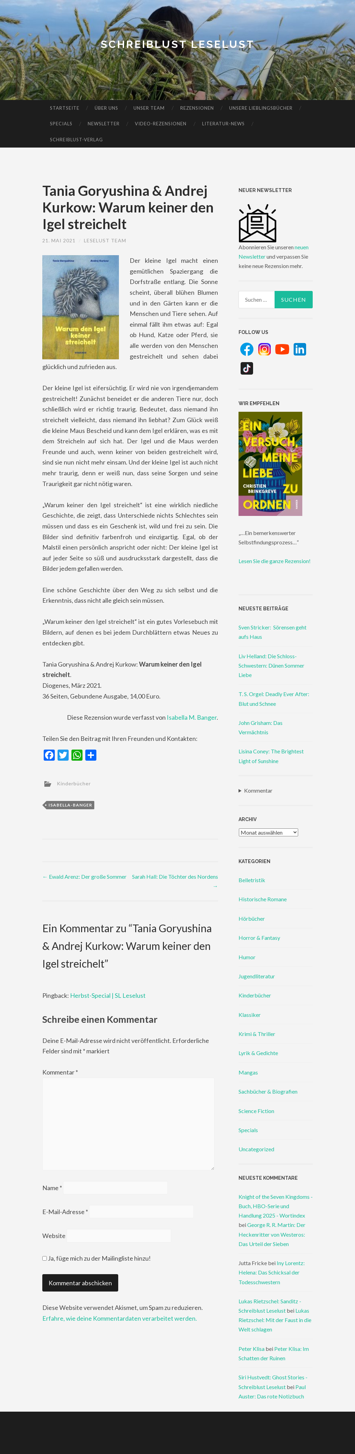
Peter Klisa (252, 1348)
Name (52, 1188)
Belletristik (252, 880)
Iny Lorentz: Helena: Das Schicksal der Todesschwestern (272, 1272)
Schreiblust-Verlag (76, 139)
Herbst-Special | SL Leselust (108, 995)
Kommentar (60, 1072)
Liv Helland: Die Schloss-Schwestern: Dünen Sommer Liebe (271, 665)
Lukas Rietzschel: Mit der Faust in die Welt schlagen (275, 1319)
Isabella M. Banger (192, 717)
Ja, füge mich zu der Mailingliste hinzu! (96, 1258)
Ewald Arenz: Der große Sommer (84, 876)
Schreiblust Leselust (178, 44)
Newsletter (104, 123)
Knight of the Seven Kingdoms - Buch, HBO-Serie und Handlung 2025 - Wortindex (276, 1206)
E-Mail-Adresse (65, 1211)
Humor (247, 957)
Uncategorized (256, 1149)
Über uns (106, 108)
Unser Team (149, 108)
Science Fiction (256, 1111)
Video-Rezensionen (161, 123)
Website (54, 1235)
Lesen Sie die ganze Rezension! (275, 561)
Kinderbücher (74, 783)
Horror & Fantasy (259, 937)
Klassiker (250, 1014)
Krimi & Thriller (257, 1033)
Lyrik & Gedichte (258, 1053)
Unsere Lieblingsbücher (261, 108)
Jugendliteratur (257, 976)
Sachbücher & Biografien (268, 1091)
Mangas (248, 1072)
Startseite (64, 108)
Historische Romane (263, 899)
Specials (61, 123)
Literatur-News (223, 123)
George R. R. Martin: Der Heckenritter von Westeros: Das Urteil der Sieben (272, 1234)
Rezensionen (197, 108)
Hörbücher (252, 918)
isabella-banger (70, 805)
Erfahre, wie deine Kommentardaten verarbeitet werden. (119, 1318)
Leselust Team (105, 240)
